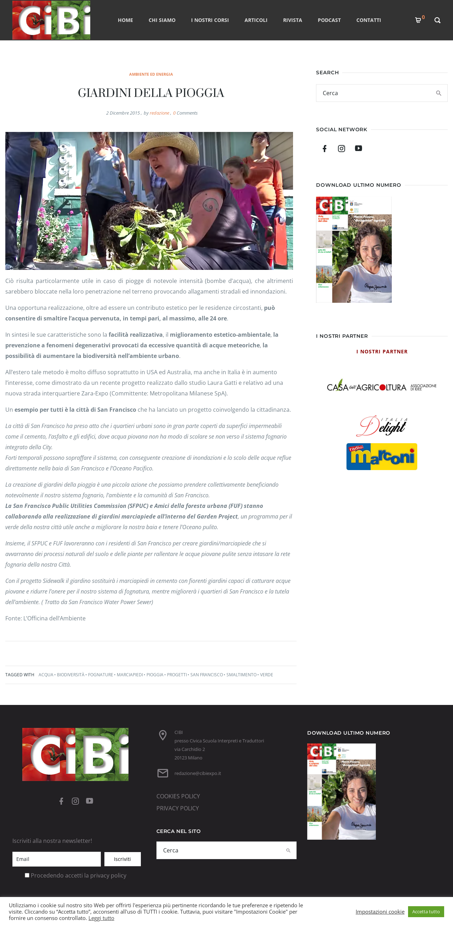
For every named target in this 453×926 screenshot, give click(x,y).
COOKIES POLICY (178, 796)
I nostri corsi (210, 20)
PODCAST (329, 20)
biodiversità (71, 675)
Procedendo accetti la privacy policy (78, 875)
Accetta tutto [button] (426, 911)
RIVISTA (292, 20)
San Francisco (206, 675)
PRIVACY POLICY (177, 808)
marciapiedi (130, 675)
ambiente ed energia (151, 74)
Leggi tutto (101, 918)
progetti (177, 675)
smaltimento (241, 675)
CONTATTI (368, 20)
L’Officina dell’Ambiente (54, 618)
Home (125, 20)
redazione (159, 113)
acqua (46, 675)
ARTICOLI (256, 20)
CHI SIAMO (162, 20)
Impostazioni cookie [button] (380, 911)
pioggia (155, 675)
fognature (100, 675)
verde (266, 675)
